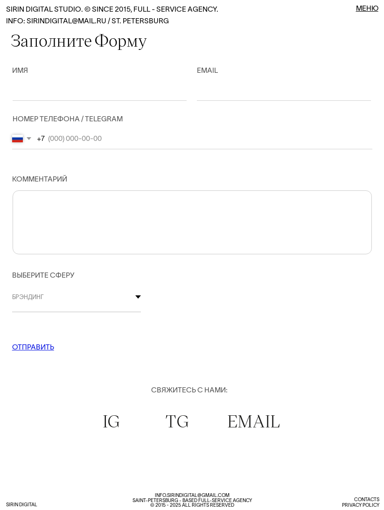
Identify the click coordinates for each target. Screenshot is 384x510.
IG (111, 421)
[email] (276, 90)
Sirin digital (21, 504)
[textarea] (192, 216)
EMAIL (253, 421)
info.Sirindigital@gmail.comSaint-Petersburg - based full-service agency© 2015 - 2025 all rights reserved (192, 500)
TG (177, 421)
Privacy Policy (360, 505)
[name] (91, 90)
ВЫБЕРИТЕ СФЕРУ (43, 275)
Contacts (366, 499)
